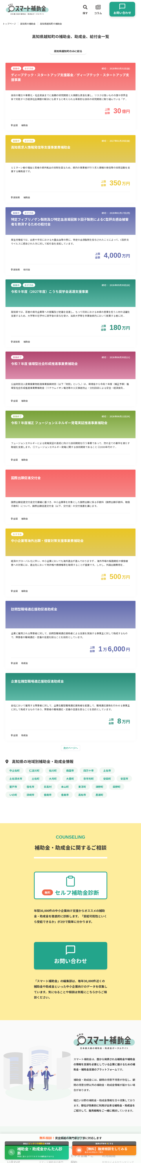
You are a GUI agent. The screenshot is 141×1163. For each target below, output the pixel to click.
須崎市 (30, 795)
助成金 (24, 663)
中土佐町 (14, 770)
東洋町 (82, 786)
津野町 (99, 786)
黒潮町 (99, 795)
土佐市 (107, 770)
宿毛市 (30, 786)
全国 (14, 125)
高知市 (82, 795)
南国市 (70, 770)
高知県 (15, 197)
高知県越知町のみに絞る (68, 51)
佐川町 (53, 770)
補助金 (24, 125)
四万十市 (88, 770)
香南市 (48, 795)
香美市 (65, 795)
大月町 (53, 778)
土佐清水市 (15, 778)
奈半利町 (88, 778)
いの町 (13, 795)
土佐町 (35, 778)
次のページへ (70, 748)
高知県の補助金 (28, 23)
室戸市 (13, 786)
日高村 (48, 786)
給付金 (26, 269)
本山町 (65, 786)
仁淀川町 (34, 770)
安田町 (107, 778)
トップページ (9, 23)
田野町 (116, 786)
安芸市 (124, 778)
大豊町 (70, 778)
